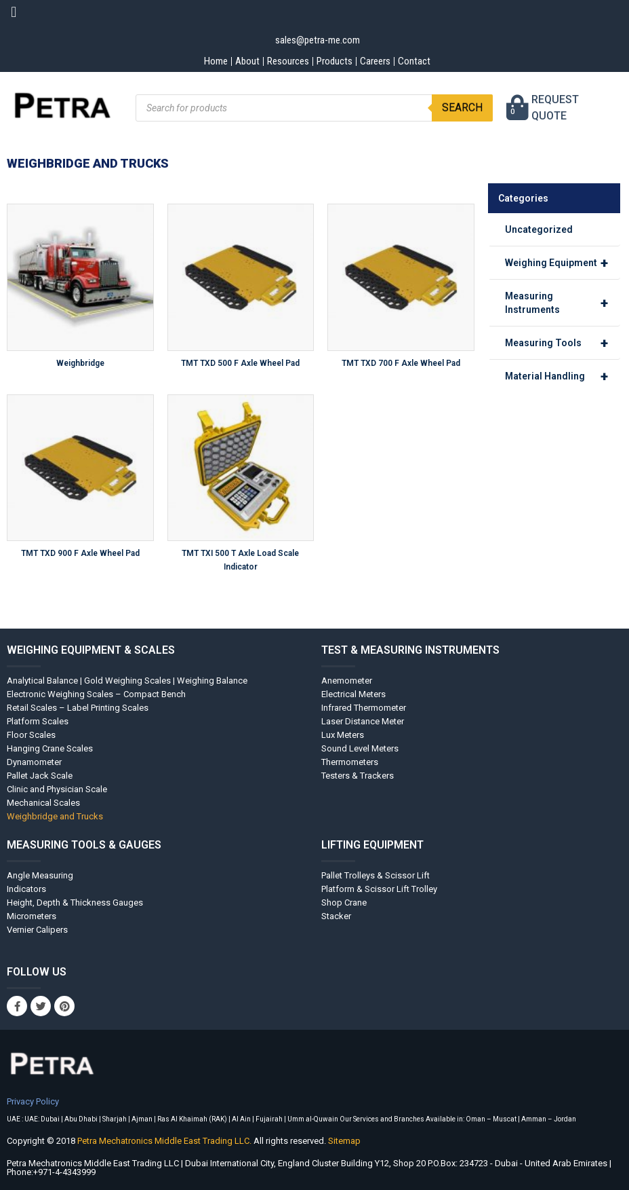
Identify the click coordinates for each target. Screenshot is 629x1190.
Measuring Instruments (562, 303)
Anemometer (346, 680)
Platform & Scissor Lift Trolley (379, 889)
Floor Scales (31, 735)
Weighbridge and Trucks (55, 816)
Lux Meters (342, 735)
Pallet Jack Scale (40, 775)
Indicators (26, 889)
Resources (288, 61)
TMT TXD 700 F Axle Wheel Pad (401, 363)
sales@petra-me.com (317, 40)
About (247, 61)
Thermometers (349, 762)
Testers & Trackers (357, 775)
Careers (375, 61)
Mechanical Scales (43, 803)
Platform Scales (37, 721)
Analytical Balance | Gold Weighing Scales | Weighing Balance (127, 680)
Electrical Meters (353, 694)
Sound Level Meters (360, 748)
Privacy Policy (33, 1101)
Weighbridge (80, 363)
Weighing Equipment (562, 262)
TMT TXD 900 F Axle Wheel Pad (80, 553)
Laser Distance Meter (362, 721)
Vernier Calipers (37, 930)
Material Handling (562, 376)
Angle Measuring (40, 875)
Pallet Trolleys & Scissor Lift (375, 875)
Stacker (336, 916)
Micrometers (31, 916)
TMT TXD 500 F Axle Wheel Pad (240, 363)
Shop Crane (344, 902)
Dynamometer (34, 762)
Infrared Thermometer (363, 708)
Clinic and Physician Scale (57, 789)
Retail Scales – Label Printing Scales (77, 708)
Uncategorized (539, 229)
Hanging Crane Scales (50, 748)
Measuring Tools (562, 343)
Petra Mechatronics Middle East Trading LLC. (165, 1141)
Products (334, 61)
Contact (414, 61)
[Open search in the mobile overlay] (314, 108)
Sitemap (344, 1141)
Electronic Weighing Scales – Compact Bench (96, 694)
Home (216, 61)
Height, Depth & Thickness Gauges (75, 902)
